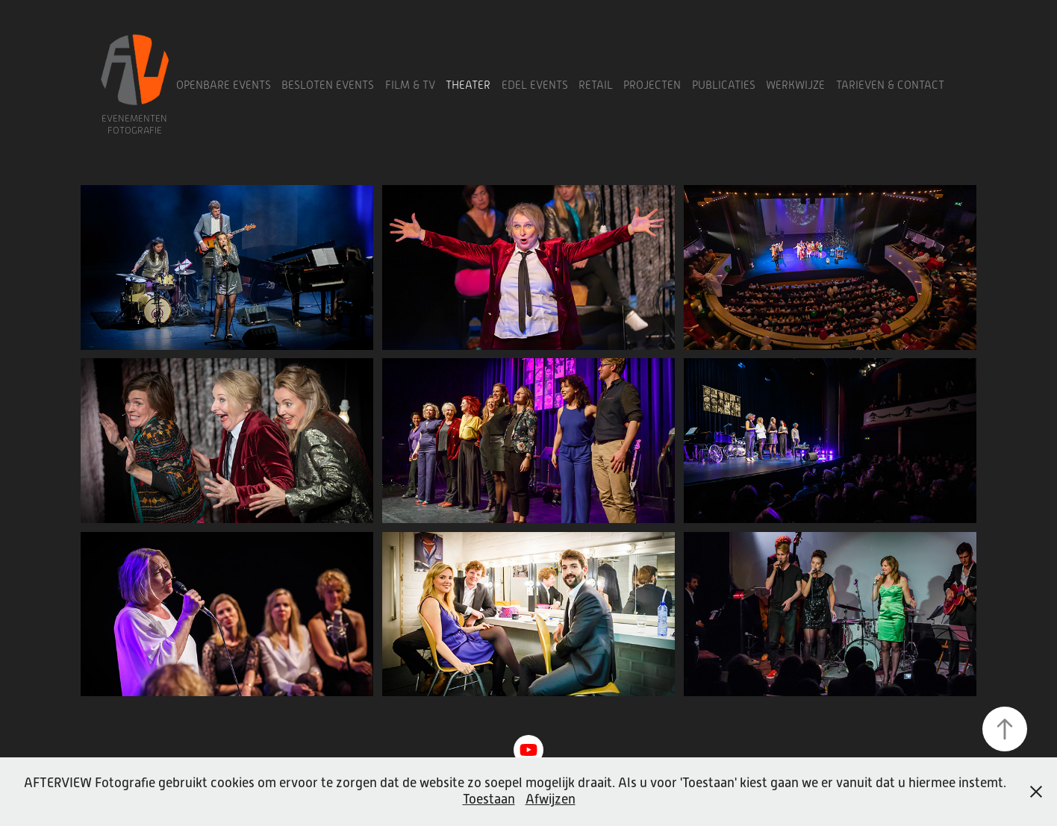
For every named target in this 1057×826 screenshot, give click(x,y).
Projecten (652, 85)
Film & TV (410, 85)
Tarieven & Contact (890, 85)
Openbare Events (223, 85)
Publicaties (723, 85)
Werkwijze (795, 85)
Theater (468, 85)
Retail (596, 85)
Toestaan (489, 799)
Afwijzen (551, 799)
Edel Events (535, 85)
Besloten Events (327, 85)
